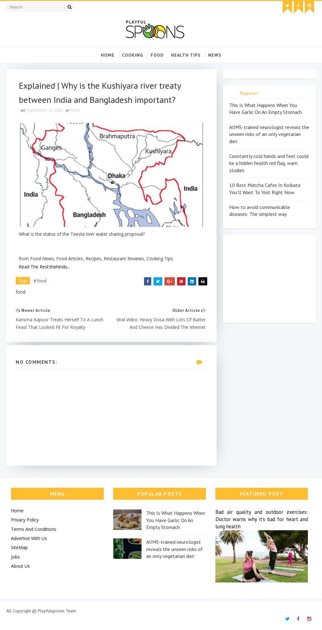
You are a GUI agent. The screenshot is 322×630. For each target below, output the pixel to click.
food (157, 55)
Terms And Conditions (33, 529)
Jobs (15, 557)
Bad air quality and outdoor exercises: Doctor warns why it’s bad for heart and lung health (261, 519)
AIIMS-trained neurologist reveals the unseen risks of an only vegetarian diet (269, 134)
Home (107, 55)
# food (40, 281)
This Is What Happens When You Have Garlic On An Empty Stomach (175, 520)
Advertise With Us (29, 538)
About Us (20, 566)
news (214, 55)
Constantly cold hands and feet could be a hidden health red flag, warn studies (268, 163)
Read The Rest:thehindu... (44, 267)
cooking (132, 55)
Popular (249, 93)
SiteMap (19, 547)
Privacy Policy (25, 520)
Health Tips (186, 55)
